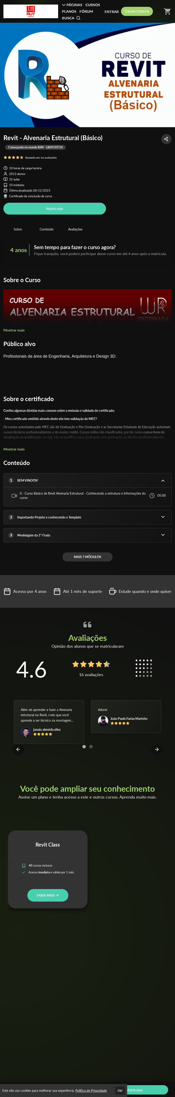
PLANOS (69, 11)
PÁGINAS (72, 5)
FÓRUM (86, 11)
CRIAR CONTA (137, 11)
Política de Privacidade (91, 1090)
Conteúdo (47, 229)
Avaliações (75, 229)
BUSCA (71, 18)
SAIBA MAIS (48, 895)
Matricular (54, 208)
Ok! (120, 1090)
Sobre (18, 229)
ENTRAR (112, 11)
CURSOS (92, 5)
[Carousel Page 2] (91, 746)
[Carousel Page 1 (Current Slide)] (84, 746)
